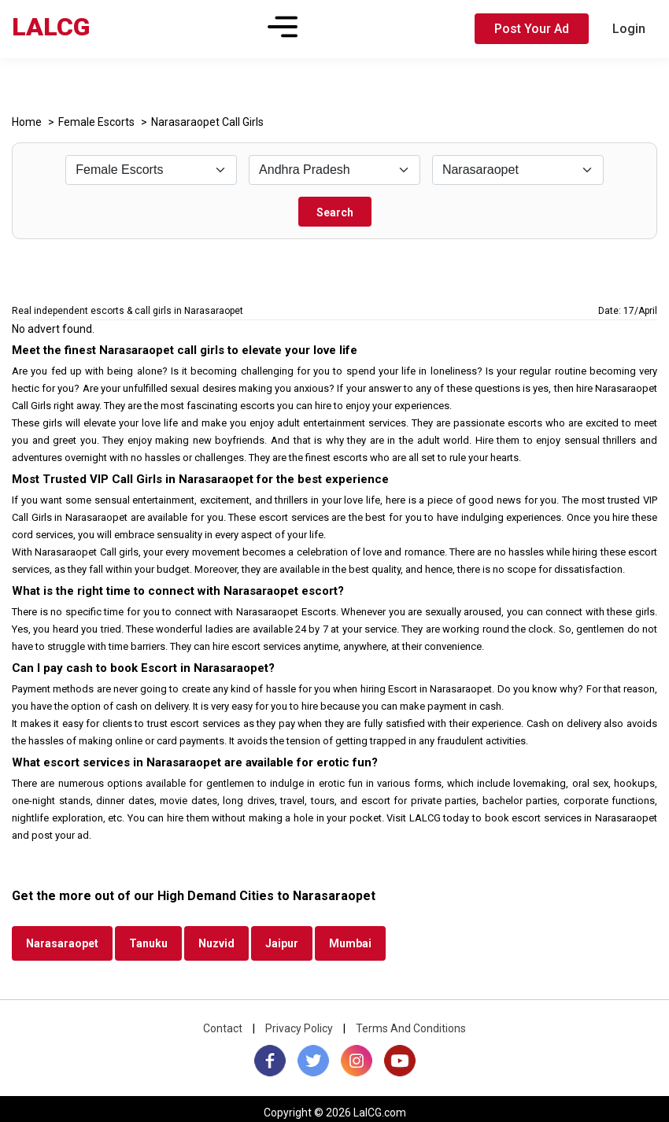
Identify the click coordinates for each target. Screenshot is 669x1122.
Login (628, 28)
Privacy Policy (299, 1028)
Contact (222, 1028)
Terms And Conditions (411, 1028)
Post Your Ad (531, 28)
